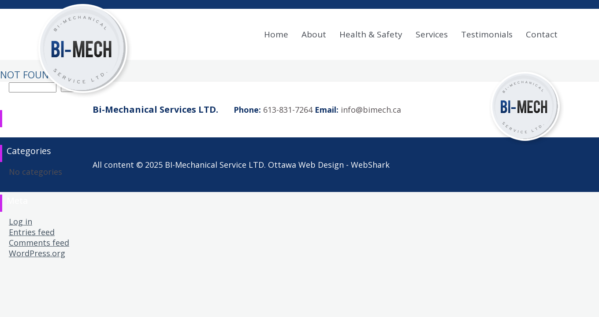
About (313, 34)
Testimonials (487, 34)
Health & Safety (370, 34)
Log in (20, 221)
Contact (542, 34)
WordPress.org (37, 253)
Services (432, 34)
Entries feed (32, 232)
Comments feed (39, 242)
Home (276, 34)
